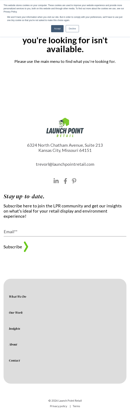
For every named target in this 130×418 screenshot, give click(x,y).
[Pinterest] (74, 181)
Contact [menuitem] (14, 361)
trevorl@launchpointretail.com (65, 164)
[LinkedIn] (56, 181)
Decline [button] (72, 28)
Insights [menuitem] (14, 329)
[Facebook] (65, 181)
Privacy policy (58, 406)
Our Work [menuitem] (16, 313)
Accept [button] (57, 28)
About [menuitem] (13, 345)
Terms (76, 406)
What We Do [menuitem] (17, 297)
